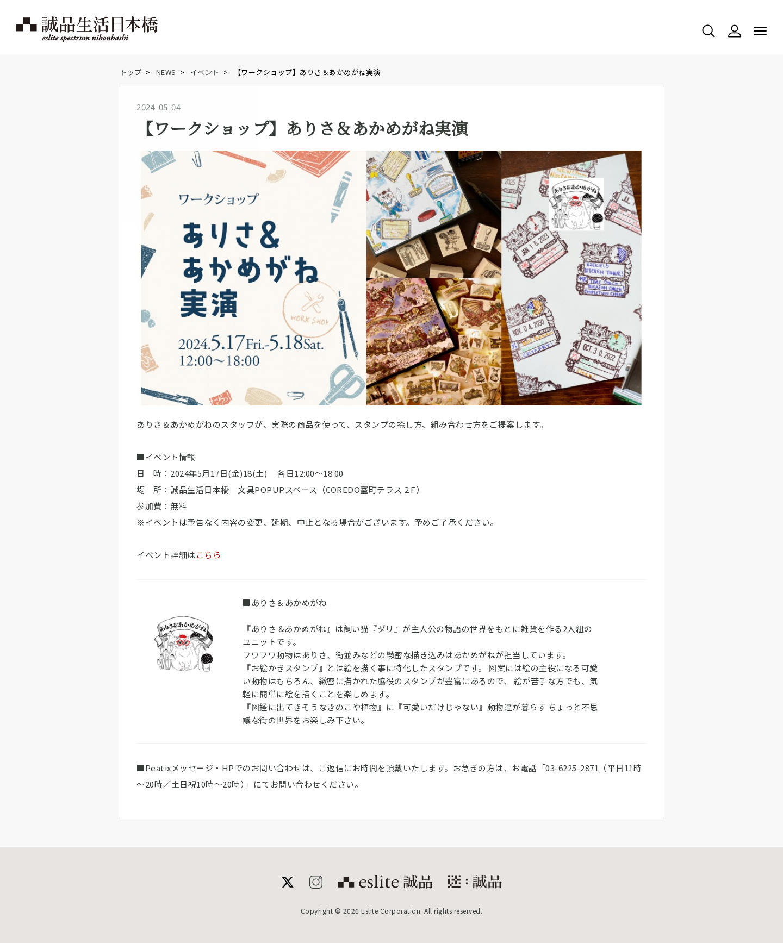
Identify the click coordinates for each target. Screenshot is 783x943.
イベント (205, 72)
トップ (131, 72)
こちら (208, 554)
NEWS (166, 72)
